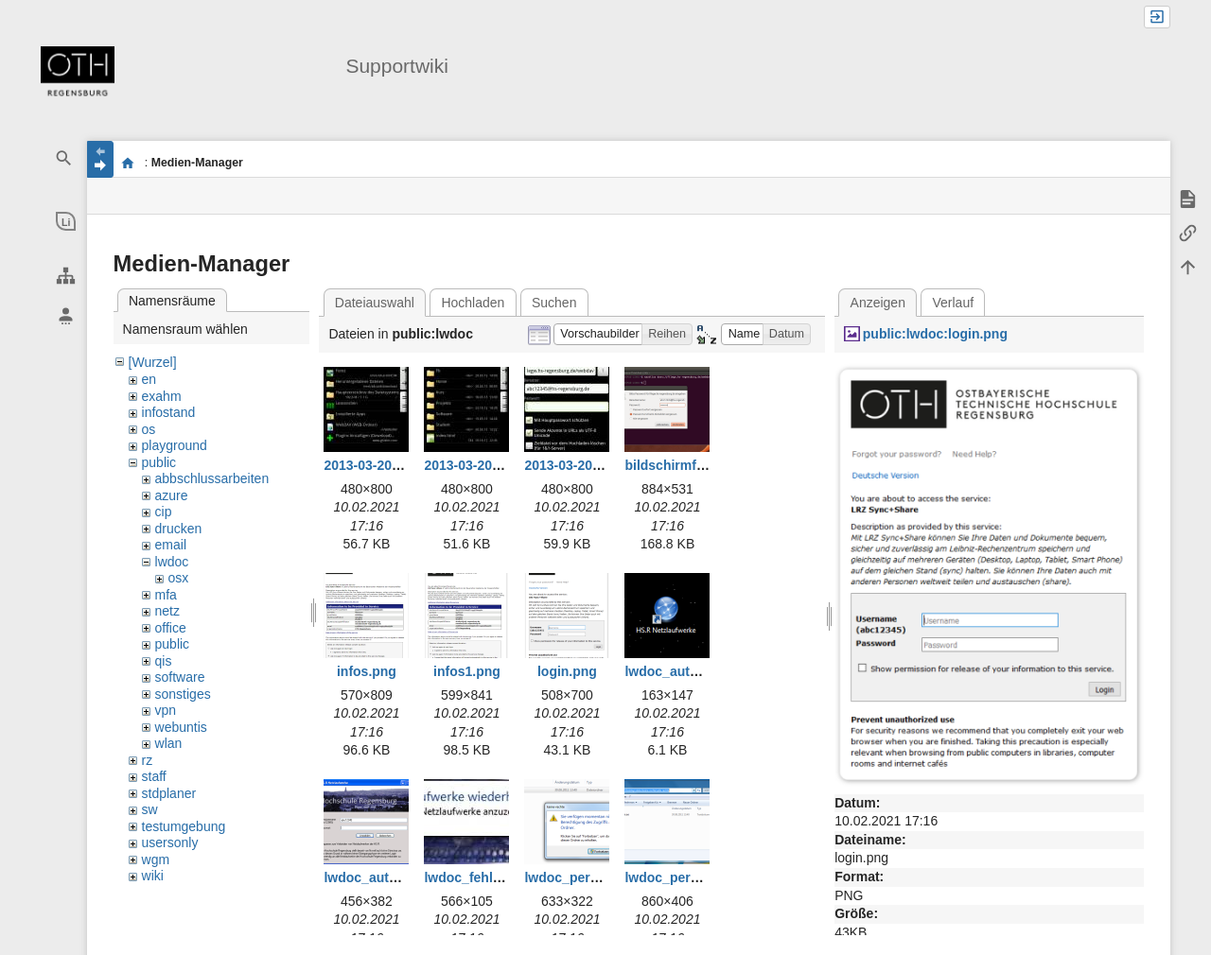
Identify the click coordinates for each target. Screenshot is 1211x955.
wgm (156, 859)
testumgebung (184, 826)
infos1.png (466, 671)
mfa (166, 594)
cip (163, 511)
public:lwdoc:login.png (935, 333)
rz (147, 760)
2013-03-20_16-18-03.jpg (600, 465)
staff (154, 776)
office (170, 627)
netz (167, 610)
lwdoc (172, 561)
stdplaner (169, 793)
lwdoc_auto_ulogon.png (400, 877)
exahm (162, 396)
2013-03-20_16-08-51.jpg (399, 465)
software (180, 677)
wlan (169, 743)
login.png (567, 671)
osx (178, 577)
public (159, 462)
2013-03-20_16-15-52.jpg (499, 465)
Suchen (554, 302)
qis (163, 660)
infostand (169, 412)
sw (150, 809)
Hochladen (472, 302)
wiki (153, 875)
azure (171, 495)
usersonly (170, 842)
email (170, 544)
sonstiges (183, 694)
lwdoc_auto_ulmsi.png (695, 671)
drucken (178, 528)
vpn (166, 710)
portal (128, 162)
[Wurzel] (153, 362)
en (149, 379)
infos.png (366, 671)
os (149, 429)
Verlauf (953, 302)
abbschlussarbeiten (212, 478)
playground (174, 445)
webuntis (181, 727)
